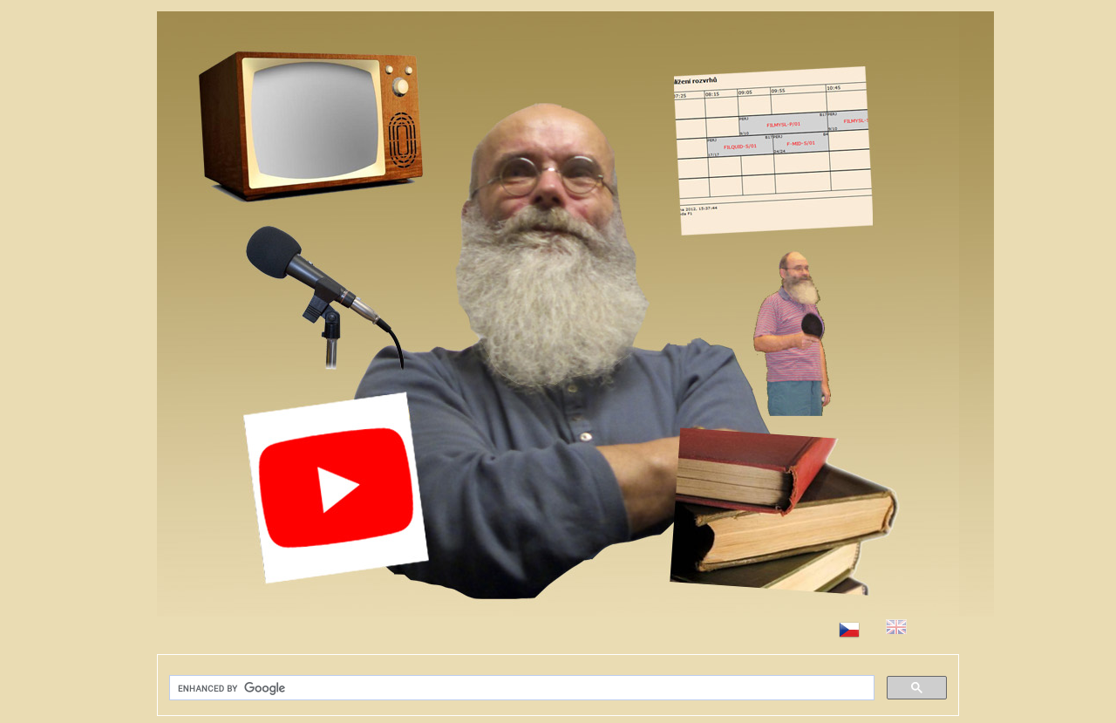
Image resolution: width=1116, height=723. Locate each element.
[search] (520, 688)
